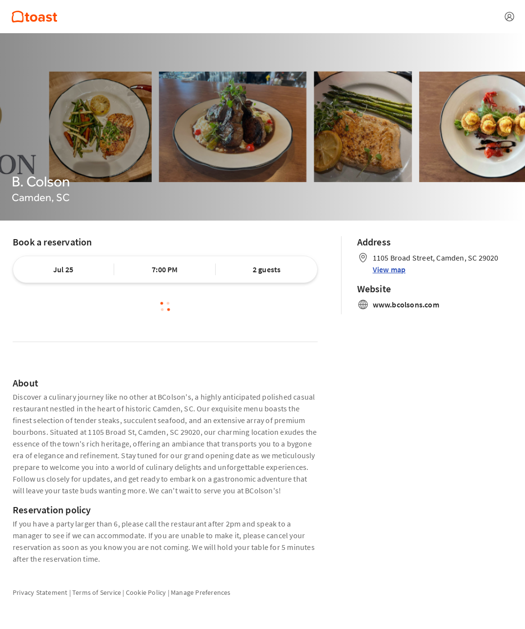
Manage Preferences (201, 592)
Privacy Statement (40, 592)
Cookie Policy (146, 592)
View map (389, 269)
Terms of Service (96, 592)
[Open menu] (509, 16)
